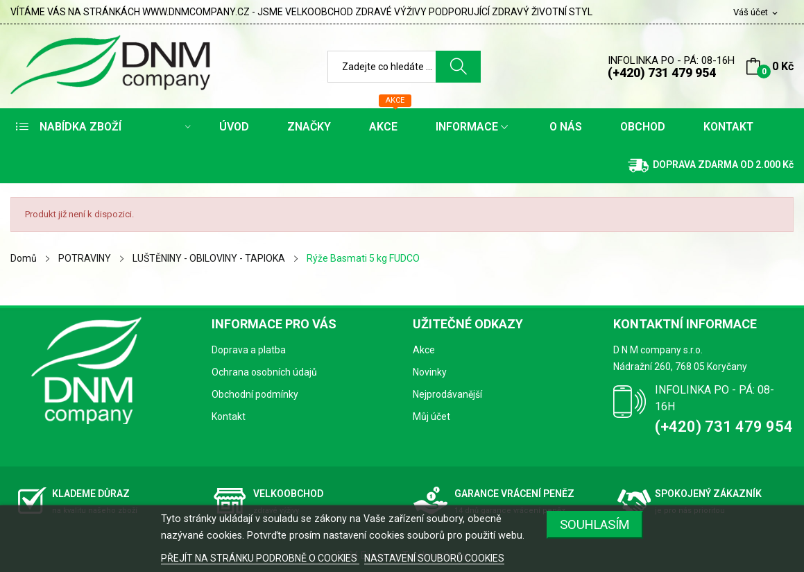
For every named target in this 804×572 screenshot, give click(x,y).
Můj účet (431, 416)
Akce (424, 349)
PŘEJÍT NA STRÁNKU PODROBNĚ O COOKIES (260, 558)
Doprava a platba (249, 349)
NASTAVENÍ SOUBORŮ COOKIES (434, 558)
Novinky (430, 372)
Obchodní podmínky (255, 394)
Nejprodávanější (447, 394)
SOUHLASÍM (595, 524)
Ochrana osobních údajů (264, 372)
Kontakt (229, 416)
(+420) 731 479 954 (662, 72)
